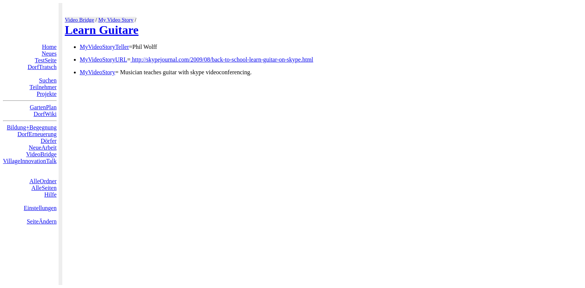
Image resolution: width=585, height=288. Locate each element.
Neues (49, 53)
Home (49, 47)
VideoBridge (41, 154)
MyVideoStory (97, 72)
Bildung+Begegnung (31, 127)
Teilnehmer (43, 87)
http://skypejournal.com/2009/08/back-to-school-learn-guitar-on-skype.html (222, 59)
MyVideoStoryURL (103, 59)
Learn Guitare (102, 30)
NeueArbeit (43, 147)
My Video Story (116, 20)
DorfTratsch (42, 67)
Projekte (46, 94)
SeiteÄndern (42, 221)
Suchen (48, 80)
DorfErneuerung (37, 134)
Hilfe (50, 194)
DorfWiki (45, 114)
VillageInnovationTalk (30, 161)
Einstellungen (40, 208)
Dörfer (49, 141)
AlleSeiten (44, 188)
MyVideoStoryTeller (104, 47)
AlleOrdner (43, 181)
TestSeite (45, 60)
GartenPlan (43, 107)
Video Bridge (79, 20)
